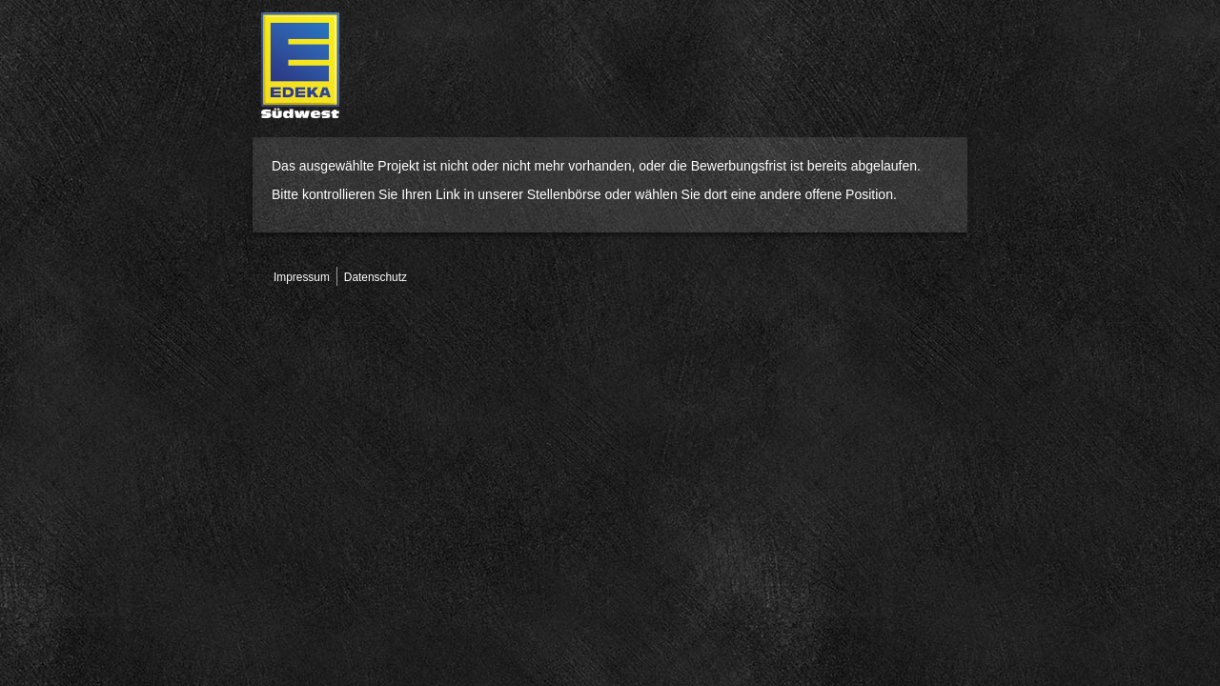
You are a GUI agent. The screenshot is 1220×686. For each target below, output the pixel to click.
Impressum (302, 277)
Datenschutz (375, 277)
